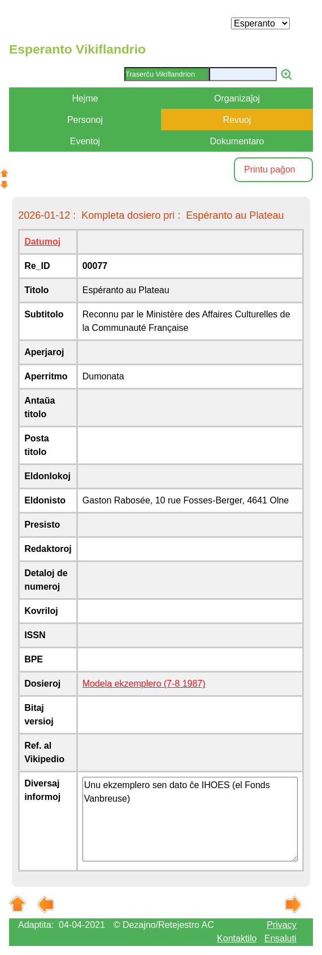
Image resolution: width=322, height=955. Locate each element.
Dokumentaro (237, 141)
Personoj (85, 120)
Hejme (85, 98)
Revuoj (237, 120)
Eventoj (85, 141)
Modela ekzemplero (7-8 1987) (144, 683)
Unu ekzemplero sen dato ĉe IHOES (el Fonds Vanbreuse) (190, 819)
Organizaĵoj (237, 98)
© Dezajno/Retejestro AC (164, 925)
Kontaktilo (236, 938)
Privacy (281, 925)
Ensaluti (280, 938)
